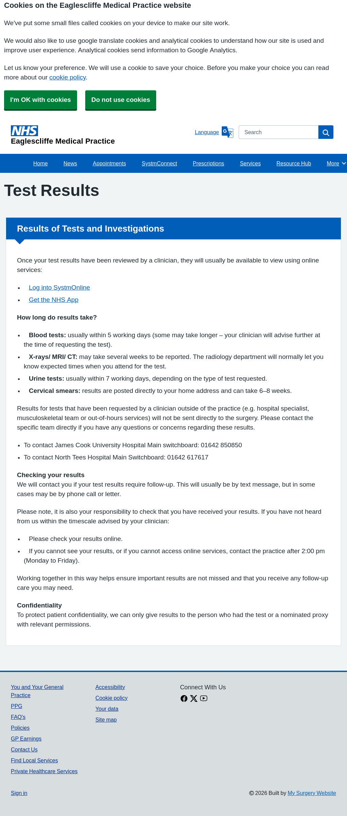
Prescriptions (208, 163)
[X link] (194, 699)
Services (250, 163)
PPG (16, 706)
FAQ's (18, 717)
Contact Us (24, 749)
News (70, 163)
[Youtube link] (204, 699)
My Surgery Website (312, 793)
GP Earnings (26, 738)
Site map (106, 719)
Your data (106, 708)
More (337, 163)
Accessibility (110, 687)
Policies (20, 727)
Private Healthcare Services (44, 771)
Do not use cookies (120, 99)
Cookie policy (111, 698)
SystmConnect (159, 163)
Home (40, 163)
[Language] (214, 132)
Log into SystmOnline (59, 287)
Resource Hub (293, 163)
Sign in (19, 793)
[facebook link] (184, 699)
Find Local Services (34, 760)
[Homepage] (101, 135)
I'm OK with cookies (40, 99)
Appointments (109, 163)
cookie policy (67, 77)
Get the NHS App (53, 299)
